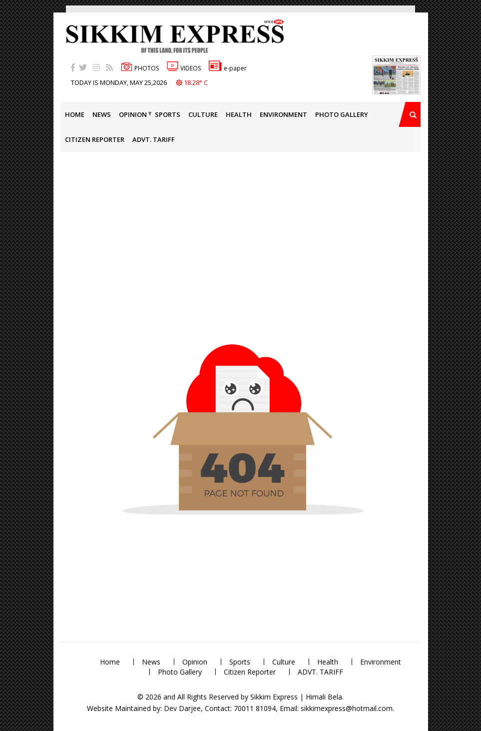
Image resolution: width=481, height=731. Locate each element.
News (101, 114)
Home (74, 114)
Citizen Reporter (94, 139)
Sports (167, 114)
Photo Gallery (341, 114)
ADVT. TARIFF (153, 139)
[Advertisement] (32, 141)
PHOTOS (140, 68)
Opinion (133, 114)
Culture (203, 114)
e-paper (228, 68)
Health (239, 114)
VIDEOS (184, 68)
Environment (283, 114)
